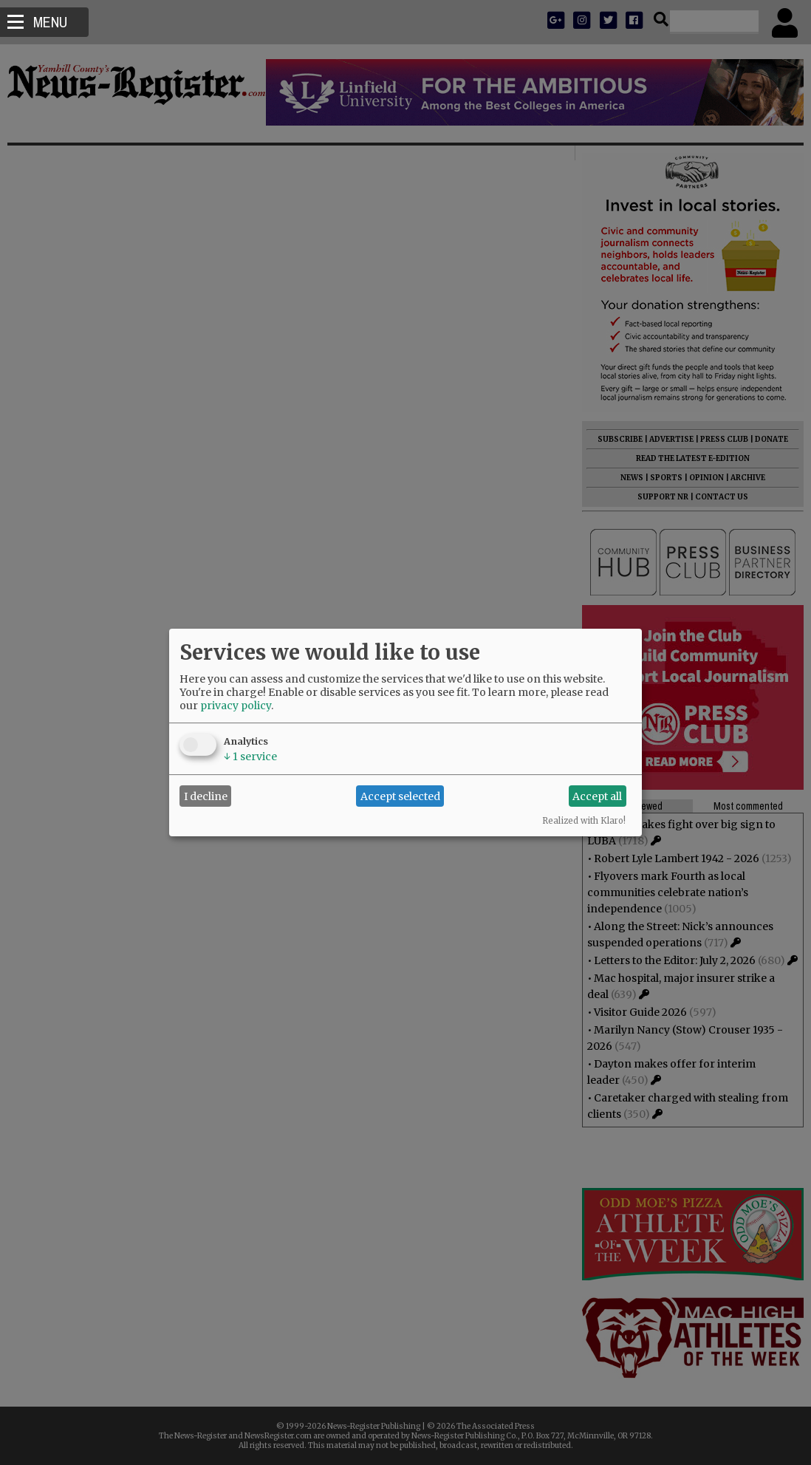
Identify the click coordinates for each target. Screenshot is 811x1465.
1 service (250, 756)
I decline (205, 796)
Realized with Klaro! (584, 821)
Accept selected (400, 796)
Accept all (597, 796)
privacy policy (235, 705)
